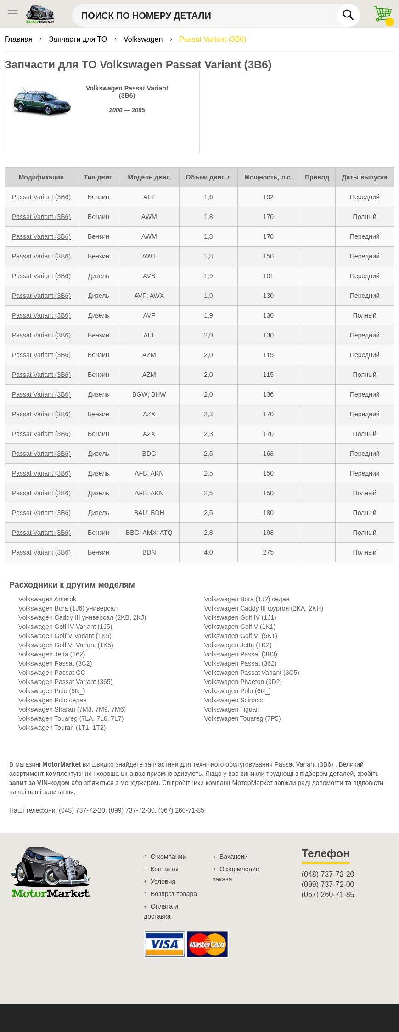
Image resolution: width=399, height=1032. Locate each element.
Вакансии (233, 856)
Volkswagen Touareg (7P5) (242, 718)
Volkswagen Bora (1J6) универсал (68, 608)
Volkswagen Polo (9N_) (51, 691)
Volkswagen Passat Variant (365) (65, 681)
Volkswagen (144, 39)
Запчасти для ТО (79, 39)
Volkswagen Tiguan (232, 709)
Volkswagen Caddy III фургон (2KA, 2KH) (264, 608)
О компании (168, 856)
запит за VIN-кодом (39, 782)
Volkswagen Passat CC (51, 672)
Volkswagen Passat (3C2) (55, 663)
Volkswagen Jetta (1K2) (238, 645)
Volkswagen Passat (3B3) (241, 654)
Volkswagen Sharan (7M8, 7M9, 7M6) (72, 709)
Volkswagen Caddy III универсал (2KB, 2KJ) (82, 617)
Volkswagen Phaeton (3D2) (243, 681)
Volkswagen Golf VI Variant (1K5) (65, 645)
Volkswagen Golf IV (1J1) (240, 617)
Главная (19, 39)
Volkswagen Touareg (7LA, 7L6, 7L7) (71, 718)
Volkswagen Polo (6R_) (237, 691)
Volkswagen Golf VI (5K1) (241, 635)
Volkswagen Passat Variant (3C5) (252, 672)
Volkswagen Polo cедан (52, 700)
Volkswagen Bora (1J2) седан (247, 599)
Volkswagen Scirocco (234, 700)
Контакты (164, 869)
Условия (163, 881)
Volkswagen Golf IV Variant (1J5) (65, 626)
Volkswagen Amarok (47, 599)
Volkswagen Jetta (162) (51, 654)
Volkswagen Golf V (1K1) (240, 626)
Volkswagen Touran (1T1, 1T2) (62, 727)
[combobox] (216, 15)
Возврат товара (174, 893)
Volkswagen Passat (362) (240, 663)
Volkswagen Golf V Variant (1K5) (65, 635)
